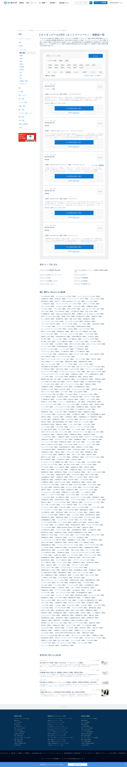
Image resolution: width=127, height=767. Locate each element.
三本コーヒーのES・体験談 (48, 600)
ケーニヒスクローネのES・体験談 (61, 502)
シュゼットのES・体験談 (74, 424)
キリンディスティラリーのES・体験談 (94, 502)
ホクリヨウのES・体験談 (94, 484)
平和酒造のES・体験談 (47, 590)
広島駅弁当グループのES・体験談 (70, 492)
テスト (54, 72)
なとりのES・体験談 (46, 585)
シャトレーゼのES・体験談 (48, 527)
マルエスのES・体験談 (62, 427)
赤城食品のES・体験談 (76, 467)
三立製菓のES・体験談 (47, 482)
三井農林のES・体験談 (75, 469)
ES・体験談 (43, 3)
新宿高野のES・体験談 (47, 472)
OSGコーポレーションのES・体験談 (83, 422)
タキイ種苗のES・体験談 (74, 339)
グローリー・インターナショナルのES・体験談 (81, 427)
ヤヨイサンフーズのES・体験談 (80, 565)
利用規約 (27, 753)
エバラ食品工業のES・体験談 (93, 381)
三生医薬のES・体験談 (71, 417)
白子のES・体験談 (72, 329)
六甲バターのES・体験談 (97, 535)
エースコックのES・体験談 (59, 339)
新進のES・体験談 (93, 477)
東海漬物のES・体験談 (65, 575)
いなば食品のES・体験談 (47, 434)
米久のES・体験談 (73, 479)
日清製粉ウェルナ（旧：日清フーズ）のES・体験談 (90, 314)
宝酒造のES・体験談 (96, 316)
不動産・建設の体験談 (86, 733)
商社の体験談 (84, 724)
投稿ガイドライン (100, 753)
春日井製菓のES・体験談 (60, 612)
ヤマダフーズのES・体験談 (66, 535)
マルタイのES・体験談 (89, 424)
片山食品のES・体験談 (59, 555)
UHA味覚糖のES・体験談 (47, 314)
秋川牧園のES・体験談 (95, 570)
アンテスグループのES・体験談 (49, 507)
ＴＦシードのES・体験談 (93, 442)
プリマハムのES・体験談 (61, 376)
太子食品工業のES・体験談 (94, 401)
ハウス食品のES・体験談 (47, 303)
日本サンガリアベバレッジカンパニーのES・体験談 (54, 580)
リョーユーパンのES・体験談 (74, 585)
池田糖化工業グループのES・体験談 (50, 570)
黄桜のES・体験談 (99, 404)
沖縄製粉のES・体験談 (89, 412)
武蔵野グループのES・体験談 (48, 640)
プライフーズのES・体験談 (86, 364)
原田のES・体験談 (46, 422)
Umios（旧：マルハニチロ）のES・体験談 (93, 309)
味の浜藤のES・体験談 (82, 620)
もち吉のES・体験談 (62, 396)
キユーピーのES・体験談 (47, 306)
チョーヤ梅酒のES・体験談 (87, 542)
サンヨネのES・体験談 (47, 633)
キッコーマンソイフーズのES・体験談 (51, 404)
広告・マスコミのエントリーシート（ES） (58, 728)
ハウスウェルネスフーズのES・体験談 (65, 407)
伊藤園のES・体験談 (92, 306)
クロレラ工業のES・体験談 (94, 462)
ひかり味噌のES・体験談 (47, 512)
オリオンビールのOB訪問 (80, 281)
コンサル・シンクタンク (27, 38)
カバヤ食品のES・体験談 (75, 396)
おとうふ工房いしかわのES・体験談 (50, 504)
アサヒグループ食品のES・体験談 (75, 381)
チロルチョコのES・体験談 (71, 509)
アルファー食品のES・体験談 (63, 560)
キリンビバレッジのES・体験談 (49, 371)
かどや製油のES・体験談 (67, 351)
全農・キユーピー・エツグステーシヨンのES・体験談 (91, 366)
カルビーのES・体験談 (47, 311)
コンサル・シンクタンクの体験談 (89, 718)
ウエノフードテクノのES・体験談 (88, 489)
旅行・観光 (27, 109)
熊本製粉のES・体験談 (58, 419)
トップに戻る (63, 706)
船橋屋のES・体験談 (64, 514)
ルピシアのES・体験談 (61, 597)
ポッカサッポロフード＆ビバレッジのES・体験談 (72, 371)
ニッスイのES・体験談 (47, 376)
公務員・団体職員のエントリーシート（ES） (58, 743)
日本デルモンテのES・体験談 (62, 482)
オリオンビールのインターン (47, 284)
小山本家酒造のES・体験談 (91, 585)
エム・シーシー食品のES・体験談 (50, 645)
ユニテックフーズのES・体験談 (49, 447)
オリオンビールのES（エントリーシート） (51, 275)
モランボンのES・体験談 (72, 494)
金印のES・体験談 (89, 467)
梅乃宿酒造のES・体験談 (47, 617)
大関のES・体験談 (91, 482)
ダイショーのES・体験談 (85, 504)
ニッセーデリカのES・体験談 (48, 522)
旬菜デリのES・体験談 (62, 369)
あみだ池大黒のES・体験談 (75, 547)
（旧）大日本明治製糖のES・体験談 (96, 414)
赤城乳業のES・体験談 (61, 542)
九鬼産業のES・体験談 (89, 434)
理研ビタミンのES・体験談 (48, 331)
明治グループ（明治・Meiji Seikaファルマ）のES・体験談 (70, 301)
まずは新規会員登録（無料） (74, 108)
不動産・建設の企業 (19, 733)
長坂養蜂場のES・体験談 (47, 557)
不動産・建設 (27, 106)
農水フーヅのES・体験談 (91, 474)
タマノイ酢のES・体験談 (47, 319)
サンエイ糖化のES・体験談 (82, 351)
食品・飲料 (22, 52)
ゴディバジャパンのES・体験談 (49, 442)
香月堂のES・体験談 (46, 612)
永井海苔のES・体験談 (47, 452)
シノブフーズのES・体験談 (81, 341)
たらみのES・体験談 (57, 417)
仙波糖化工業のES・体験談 (63, 474)
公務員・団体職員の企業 (20, 743)
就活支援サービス (63, 3)
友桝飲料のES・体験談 (67, 615)
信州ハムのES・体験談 (47, 542)
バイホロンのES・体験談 (47, 497)
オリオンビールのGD (45, 278)
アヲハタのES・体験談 (71, 394)
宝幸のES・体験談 (96, 359)
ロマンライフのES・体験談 (48, 643)
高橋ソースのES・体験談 (77, 610)
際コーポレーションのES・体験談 (88, 419)
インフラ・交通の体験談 (87, 731)
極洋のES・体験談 (88, 376)
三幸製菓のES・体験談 (97, 635)
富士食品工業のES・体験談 (78, 525)
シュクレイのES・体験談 (63, 457)
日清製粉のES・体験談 (77, 374)
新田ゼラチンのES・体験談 (48, 457)
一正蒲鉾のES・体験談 (63, 437)
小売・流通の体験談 (86, 741)
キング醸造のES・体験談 (88, 597)
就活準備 (53, 3)
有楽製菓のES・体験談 (81, 615)
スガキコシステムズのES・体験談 (75, 452)
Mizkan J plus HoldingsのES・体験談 (65, 314)
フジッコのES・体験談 (47, 407)
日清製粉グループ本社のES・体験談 (63, 630)
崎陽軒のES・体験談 (61, 557)
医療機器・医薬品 (24, 81)
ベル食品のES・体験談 (63, 587)
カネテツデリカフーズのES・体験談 (94, 457)
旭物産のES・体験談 (61, 424)
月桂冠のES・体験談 (95, 407)
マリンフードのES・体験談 (94, 590)
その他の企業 (17, 745)
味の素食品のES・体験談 (62, 610)
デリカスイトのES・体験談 (48, 582)
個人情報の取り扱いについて (39, 753)
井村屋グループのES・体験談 (48, 401)
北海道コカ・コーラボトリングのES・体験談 (52, 494)
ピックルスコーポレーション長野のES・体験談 (53, 540)
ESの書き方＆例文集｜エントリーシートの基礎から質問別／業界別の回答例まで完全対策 (68, 682)
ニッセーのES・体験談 (47, 547)
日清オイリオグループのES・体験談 (50, 316)
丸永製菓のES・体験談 (72, 489)
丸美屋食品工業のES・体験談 (77, 617)
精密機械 (22, 67)
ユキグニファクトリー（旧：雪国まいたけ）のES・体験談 (88, 432)
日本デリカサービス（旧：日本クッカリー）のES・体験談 (56, 432)
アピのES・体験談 (46, 419)
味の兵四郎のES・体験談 (47, 424)
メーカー (27, 46)
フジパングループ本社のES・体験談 (50, 324)
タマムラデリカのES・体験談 (92, 517)
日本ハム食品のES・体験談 (97, 354)
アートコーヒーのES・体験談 (48, 354)
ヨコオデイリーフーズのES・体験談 (93, 437)
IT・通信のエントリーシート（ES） (56, 726)
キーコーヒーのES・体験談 (48, 346)
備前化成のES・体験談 (95, 607)
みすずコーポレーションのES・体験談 (83, 572)
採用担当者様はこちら (116, 2)
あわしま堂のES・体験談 (80, 391)
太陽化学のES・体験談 (88, 633)
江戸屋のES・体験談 (76, 459)
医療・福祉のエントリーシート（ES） (57, 739)
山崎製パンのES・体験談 (68, 316)
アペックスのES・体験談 (64, 522)
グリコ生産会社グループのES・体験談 (85, 409)
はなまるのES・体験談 (76, 437)
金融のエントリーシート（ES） (55, 720)
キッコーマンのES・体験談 (48, 326)
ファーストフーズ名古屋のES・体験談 (78, 537)
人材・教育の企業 (18, 730)
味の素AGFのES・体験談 (82, 316)
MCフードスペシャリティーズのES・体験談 (72, 384)
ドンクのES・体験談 (46, 555)
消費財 (21, 55)
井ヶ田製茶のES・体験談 (78, 414)
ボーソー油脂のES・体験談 (48, 562)
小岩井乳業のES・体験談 (67, 645)
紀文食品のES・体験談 (92, 562)
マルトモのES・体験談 (92, 449)
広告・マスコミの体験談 (87, 728)
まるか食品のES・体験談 (47, 530)
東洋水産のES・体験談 (98, 324)
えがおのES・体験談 (64, 389)
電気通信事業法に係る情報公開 (72, 753)
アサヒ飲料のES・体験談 (77, 311)
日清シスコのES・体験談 (47, 610)
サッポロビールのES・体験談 (63, 306)
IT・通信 (27, 91)
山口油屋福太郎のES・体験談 (81, 386)
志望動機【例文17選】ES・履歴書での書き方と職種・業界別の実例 (61, 672)
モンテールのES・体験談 (89, 469)
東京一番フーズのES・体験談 (71, 464)
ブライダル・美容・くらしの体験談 (89, 737)
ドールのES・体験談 (88, 582)
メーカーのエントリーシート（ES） (56, 722)
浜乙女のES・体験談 (79, 577)
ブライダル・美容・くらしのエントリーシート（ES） (60, 737)
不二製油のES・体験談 (87, 404)
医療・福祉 (27, 116)
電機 (21, 61)
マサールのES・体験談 (87, 494)
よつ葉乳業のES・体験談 (47, 399)
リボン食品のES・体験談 (78, 590)
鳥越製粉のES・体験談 (91, 610)
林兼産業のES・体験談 (74, 597)
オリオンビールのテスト (80, 275)
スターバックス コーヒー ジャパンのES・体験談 (68, 303)
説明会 (66, 60)
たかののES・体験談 (64, 507)
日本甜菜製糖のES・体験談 (48, 520)
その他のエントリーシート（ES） (56, 745)
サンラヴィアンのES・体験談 (96, 595)
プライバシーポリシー (55, 753)
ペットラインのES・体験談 (97, 507)
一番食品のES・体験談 (62, 434)
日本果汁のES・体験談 (66, 484)
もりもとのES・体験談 (47, 627)
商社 (27, 88)
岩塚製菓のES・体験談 (47, 597)
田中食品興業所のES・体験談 (84, 592)
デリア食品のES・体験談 (47, 369)
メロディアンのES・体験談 (82, 535)
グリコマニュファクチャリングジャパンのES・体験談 (55, 374)
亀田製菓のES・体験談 (75, 376)
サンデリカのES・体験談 (75, 517)
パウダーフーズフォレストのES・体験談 (83, 560)
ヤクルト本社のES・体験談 (62, 311)
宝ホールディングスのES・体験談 (78, 512)
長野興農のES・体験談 (47, 537)
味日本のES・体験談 (85, 627)
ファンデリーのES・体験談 (66, 349)
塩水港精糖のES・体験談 (47, 477)
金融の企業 (16, 720)
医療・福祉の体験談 (86, 739)
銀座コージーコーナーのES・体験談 (78, 622)
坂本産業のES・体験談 (47, 499)
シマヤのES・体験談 (95, 341)
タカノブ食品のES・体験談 (89, 625)
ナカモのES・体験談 (86, 605)
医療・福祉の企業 (18, 739)
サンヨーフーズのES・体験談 (88, 464)
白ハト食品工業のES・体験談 (48, 429)
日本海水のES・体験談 (62, 512)
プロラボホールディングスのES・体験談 (94, 638)
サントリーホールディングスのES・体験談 (89, 296)
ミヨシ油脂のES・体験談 (61, 344)
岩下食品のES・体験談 (79, 449)
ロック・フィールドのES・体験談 (66, 326)
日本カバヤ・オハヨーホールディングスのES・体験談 (69, 638)
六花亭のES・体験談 (96, 389)
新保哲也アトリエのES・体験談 (84, 447)
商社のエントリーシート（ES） (55, 724)
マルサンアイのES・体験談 (63, 530)
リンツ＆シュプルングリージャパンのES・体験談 (70, 545)
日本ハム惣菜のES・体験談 (48, 356)
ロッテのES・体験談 (46, 309)
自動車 (21, 64)
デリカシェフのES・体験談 (64, 562)
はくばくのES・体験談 (73, 605)
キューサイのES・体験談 (47, 592)
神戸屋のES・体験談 (89, 321)
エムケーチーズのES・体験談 (48, 454)
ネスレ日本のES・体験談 (47, 296)
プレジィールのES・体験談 (78, 640)
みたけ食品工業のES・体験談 (48, 572)
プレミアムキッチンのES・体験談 (66, 356)
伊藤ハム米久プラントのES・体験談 (96, 371)
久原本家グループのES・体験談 (49, 389)
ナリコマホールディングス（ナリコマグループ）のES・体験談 (57, 409)
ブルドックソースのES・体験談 (80, 507)
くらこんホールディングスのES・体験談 (67, 520)
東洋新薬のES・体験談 (62, 319)
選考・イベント (31, 3)
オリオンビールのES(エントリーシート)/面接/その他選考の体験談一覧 (91, 271)
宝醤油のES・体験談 (94, 622)
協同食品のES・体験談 (62, 517)
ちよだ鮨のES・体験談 (58, 489)
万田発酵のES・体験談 (47, 386)
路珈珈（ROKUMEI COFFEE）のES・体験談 (68, 527)
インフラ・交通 (27, 102)
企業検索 (21, 3)
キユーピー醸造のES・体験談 (64, 341)
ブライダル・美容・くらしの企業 (22, 737)
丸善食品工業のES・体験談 (77, 580)
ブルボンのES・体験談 (79, 306)
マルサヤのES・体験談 (72, 419)
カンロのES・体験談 (78, 575)
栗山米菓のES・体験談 (47, 638)
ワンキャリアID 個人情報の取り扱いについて (73, 758)
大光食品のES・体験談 (61, 537)
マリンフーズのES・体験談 (82, 359)
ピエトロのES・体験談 (66, 391)
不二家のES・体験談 (93, 336)
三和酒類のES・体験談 (62, 477)
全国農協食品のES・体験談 (91, 547)
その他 (80, 67)
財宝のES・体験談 (91, 429)
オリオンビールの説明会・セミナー (49, 281)
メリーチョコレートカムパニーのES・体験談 (71, 334)
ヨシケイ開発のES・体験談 (95, 439)
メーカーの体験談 (85, 722)
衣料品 (21, 58)
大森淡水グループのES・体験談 (49, 535)
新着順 (98, 75)
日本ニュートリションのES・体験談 (50, 364)
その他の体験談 (85, 745)
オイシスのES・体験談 (59, 585)
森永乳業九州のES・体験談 (92, 514)
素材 (21, 75)
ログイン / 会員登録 (100, 2)
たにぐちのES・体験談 (47, 525)
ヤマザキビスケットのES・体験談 (50, 484)
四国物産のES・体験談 (79, 562)
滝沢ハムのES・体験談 (79, 442)
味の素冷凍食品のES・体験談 (64, 346)
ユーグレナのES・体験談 (90, 334)
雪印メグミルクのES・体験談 (77, 344)
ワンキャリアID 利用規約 (52, 758)
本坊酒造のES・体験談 (47, 479)
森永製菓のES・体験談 (89, 319)
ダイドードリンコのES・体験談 (49, 334)
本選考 (59, 60)
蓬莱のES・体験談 (93, 615)
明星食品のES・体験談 (71, 361)
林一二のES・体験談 (62, 582)
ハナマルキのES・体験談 (86, 479)
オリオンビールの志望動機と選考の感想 (50, 270)
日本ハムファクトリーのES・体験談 (96, 344)
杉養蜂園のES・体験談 (80, 439)
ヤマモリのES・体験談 (78, 474)
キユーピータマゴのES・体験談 (95, 525)
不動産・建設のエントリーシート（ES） (57, 733)
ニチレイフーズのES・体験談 (69, 324)
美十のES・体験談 (46, 339)
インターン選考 (51, 60)
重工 (21, 78)
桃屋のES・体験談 (46, 489)
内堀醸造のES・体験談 (64, 454)
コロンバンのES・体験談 (47, 474)
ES (48, 72)
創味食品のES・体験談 (47, 412)
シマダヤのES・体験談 (47, 605)
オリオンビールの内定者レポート (82, 284)
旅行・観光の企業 (18, 735)
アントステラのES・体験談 (81, 346)
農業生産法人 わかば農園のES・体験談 (64, 620)
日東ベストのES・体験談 (91, 575)
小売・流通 (27, 120)
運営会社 (13, 753)
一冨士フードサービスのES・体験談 (96, 472)
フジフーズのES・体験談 (47, 427)
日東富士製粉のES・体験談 (79, 336)
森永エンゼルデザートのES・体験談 (66, 600)
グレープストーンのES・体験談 (71, 404)
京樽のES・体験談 (46, 417)
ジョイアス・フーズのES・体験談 (64, 595)
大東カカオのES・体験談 (88, 557)
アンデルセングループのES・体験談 (88, 394)
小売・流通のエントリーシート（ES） (57, 741)
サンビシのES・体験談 (62, 469)
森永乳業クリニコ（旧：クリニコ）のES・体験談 (54, 622)
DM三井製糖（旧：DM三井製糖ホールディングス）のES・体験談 (58, 366)
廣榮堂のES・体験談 (67, 570)
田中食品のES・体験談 (81, 595)
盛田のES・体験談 (46, 502)
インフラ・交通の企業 (19, 731)
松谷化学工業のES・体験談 (62, 499)
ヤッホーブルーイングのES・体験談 (96, 499)
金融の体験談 (84, 720)
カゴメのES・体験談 (92, 301)
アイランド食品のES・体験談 (69, 504)
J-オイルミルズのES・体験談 (86, 329)
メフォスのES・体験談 (78, 514)
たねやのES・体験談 (97, 627)
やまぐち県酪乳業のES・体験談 (49, 575)
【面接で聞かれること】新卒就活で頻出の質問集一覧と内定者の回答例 (62, 692)
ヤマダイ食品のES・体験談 (48, 449)
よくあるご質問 (112, 753)
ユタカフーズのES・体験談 (73, 625)
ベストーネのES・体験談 (70, 444)
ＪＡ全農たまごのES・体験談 (48, 577)
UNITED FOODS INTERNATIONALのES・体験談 (67, 633)
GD (60, 72)
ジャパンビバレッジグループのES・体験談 (52, 321)
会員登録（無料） (77, 764)
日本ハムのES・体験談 (91, 311)
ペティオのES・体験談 (64, 565)
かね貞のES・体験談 (93, 522)
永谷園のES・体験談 (100, 379)
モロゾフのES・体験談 (47, 602)
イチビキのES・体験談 (47, 467)
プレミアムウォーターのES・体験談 (66, 643)
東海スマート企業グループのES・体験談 (51, 444)
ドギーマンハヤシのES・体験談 (49, 514)
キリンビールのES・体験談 (48, 414)
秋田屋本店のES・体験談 (47, 517)
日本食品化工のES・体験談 (65, 354)
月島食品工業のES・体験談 (64, 449)
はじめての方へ (4, 753)
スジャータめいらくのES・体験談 (74, 321)
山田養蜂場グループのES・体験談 (63, 386)
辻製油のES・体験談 (87, 527)
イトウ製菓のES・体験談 (98, 612)
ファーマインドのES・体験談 (62, 590)
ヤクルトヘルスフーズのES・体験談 (50, 615)
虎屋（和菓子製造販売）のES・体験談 (62, 422)
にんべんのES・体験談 (63, 550)
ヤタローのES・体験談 (86, 520)
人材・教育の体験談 (86, 730)
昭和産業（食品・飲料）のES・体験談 (51, 379)
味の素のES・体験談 (60, 298)
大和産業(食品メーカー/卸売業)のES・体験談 (90, 417)
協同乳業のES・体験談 (61, 472)
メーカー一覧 (23, 50)
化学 (21, 72)
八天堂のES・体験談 (73, 612)
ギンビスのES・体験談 (47, 607)
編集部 (20, 753)
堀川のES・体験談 (46, 625)
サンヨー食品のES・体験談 (48, 552)
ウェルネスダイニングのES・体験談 (50, 492)
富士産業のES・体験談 (92, 602)
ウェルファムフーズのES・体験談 (50, 351)
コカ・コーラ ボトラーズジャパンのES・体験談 (53, 329)
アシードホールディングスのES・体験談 (51, 509)
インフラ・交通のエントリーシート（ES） (58, 731)
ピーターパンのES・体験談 (78, 499)
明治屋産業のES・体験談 (78, 482)
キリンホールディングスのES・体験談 (66, 296)
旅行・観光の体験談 (86, 735)
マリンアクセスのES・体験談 (62, 607)
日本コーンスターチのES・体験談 (50, 391)
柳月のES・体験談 (73, 399)
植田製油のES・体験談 (91, 452)
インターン (92, 72)
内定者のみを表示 (87, 75)
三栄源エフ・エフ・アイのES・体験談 (90, 399)
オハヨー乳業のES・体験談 (48, 396)
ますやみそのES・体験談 (63, 414)
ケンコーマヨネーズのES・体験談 (50, 384)
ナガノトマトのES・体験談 (85, 643)
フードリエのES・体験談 (47, 595)
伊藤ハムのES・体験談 (75, 319)
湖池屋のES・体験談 (90, 384)
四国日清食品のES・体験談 (93, 580)
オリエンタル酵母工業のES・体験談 (93, 374)
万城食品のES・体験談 (47, 439)
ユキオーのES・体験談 (99, 605)
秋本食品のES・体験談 (47, 532)
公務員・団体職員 (27, 124)
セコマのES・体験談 (61, 399)
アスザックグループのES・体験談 (50, 567)
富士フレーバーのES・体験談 (77, 462)
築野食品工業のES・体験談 (48, 550)
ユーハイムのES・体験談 (78, 429)
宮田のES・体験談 (85, 612)
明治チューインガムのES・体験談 (78, 477)
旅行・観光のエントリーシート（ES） (57, 735)
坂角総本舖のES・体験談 (86, 509)
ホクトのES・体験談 (46, 487)
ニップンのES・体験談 (84, 324)
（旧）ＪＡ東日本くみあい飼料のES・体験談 (82, 587)
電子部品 (22, 69)
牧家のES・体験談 (91, 454)
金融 (27, 42)
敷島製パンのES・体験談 (47, 336)
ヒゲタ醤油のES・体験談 (94, 530)
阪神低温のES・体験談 (65, 442)
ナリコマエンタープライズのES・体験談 (51, 464)
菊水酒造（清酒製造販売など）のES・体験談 (80, 532)
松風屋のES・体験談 (77, 502)
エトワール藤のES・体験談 (62, 467)
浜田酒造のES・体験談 (61, 532)
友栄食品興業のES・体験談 (79, 530)
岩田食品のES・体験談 (62, 617)
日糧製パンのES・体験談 (79, 522)
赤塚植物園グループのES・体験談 (76, 540)
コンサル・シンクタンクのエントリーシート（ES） (60, 718)
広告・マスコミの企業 (19, 728)
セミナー (75, 72)
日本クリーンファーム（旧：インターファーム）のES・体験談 (57, 359)
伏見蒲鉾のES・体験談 (75, 582)
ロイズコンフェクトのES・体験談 (80, 389)
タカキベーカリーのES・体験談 (92, 555)
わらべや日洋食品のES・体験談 (84, 379)
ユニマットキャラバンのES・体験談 (65, 592)
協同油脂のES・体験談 (63, 331)
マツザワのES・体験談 (72, 627)
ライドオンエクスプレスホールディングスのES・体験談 (85, 552)
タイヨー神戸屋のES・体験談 (94, 540)
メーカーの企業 (18, 722)
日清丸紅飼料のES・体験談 (63, 336)
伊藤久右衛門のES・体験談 (48, 587)
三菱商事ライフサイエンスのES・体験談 (84, 630)
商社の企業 (16, 724)
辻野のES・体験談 (73, 542)
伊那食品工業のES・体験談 (83, 326)
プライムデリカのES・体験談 (90, 487)
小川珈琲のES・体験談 (63, 459)
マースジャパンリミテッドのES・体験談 (77, 298)
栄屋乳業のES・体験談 (98, 497)
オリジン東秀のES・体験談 (62, 525)
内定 (100, 72)
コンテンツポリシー (88, 753)
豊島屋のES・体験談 (46, 630)
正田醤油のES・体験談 (61, 547)
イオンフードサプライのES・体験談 (93, 545)
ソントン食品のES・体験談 (88, 492)
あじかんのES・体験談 (80, 484)
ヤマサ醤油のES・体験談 (81, 349)
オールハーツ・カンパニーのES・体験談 (89, 444)
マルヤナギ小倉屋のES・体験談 (76, 472)
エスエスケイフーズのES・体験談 (63, 439)
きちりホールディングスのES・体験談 (80, 497)
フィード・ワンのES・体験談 (69, 364)
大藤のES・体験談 (59, 452)
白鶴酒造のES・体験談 (82, 407)
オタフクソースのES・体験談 (92, 396)
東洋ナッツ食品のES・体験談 (48, 565)
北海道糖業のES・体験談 (74, 412)
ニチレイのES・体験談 (59, 309)
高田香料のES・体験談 (92, 617)
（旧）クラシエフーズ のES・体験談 (80, 635)
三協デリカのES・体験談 (77, 550)
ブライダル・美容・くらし (27, 113)
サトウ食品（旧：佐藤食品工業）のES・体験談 (90, 600)
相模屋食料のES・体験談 (64, 572)
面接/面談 (67, 72)
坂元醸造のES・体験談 (74, 557)
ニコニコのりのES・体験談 (48, 437)
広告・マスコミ (27, 95)
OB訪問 (84, 72)
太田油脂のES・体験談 (63, 552)
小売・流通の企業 (18, 741)
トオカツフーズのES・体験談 (79, 607)
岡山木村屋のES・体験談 (47, 560)
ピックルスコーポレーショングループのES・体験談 (74, 567)
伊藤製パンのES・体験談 (47, 469)
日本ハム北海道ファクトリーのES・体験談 (52, 361)
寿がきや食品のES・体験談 (48, 459)
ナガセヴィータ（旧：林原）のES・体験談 (52, 394)
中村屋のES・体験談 (94, 512)
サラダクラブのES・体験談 (76, 369)
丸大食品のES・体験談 (69, 379)
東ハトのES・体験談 (63, 640)
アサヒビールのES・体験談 (97, 298)
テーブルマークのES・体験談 (90, 339)
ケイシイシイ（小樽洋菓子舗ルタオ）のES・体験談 (71, 401)
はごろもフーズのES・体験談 (73, 487)
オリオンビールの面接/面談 (81, 278)
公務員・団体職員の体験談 (87, 743)
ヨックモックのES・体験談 (81, 354)
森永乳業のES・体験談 (47, 301)
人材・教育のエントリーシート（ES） (57, 730)
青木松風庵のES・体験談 (80, 570)
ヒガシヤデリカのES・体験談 (74, 555)
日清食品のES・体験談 (47, 298)
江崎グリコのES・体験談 (73, 309)
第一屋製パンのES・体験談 (48, 341)
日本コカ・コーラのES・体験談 (91, 303)
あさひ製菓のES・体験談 (62, 497)
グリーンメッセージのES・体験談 (94, 369)
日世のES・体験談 (59, 627)
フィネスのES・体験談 (64, 429)
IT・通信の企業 (17, 726)
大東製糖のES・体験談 (75, 434)
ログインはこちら (74, 113)
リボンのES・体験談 (60, 605)
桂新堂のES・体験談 (59, 487)
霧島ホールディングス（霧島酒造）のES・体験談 (83, 331)
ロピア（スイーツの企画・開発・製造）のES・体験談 (55, 635)
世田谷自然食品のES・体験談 (67, 447)
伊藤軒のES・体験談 (46, 620)
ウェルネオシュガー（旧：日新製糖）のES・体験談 (54, 462)
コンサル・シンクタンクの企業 (21, 718)
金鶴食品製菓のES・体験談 (48, 545)
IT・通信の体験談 (85, 726)
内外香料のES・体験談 (61, 479)
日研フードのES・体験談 (78, 454)
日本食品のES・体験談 (58, 625)
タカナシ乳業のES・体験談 (65, 577)
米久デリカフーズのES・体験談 (76, 602)
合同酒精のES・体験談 (78, 457)
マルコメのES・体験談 (47, 344)
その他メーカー (23, 83)
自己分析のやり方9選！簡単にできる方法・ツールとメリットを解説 (61, 662)
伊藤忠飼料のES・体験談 (85, 361)
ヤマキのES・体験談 (92, 640)
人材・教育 (27, 98)
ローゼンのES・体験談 (61, 412)
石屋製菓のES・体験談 (61, 602)
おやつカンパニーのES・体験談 (49, 349)
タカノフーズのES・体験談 (92, 550)
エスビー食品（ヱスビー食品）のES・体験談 (52, 381)
